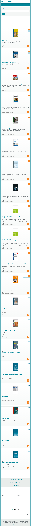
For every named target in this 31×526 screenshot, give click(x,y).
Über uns (18, 495)
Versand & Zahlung (5, 499)
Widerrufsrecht (20, 499)
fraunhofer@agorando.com (15, 488)
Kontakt (3, 495)
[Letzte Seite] (19, 472)
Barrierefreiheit (20, 504)
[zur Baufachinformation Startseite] (15, 1)
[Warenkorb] (28, 2)
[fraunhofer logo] (15, 510)
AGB (18, 497)
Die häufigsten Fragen (5, 497)
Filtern (27, 20)
